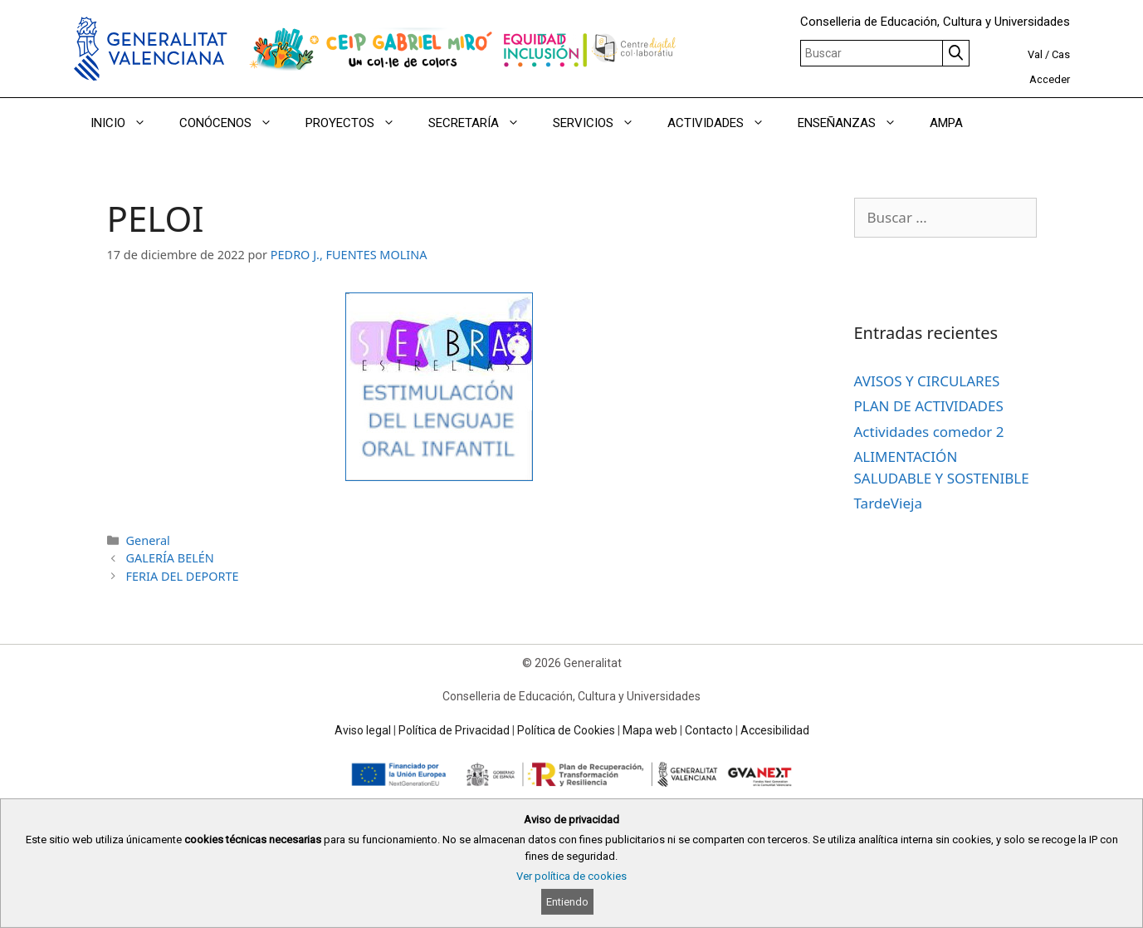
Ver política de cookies (571, 876)
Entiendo (567, 902)
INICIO (126, 123)
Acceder (1049, 79)
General (148, 540)
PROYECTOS (358, 123)
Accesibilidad (774, 730)
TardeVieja (888, 503)
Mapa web (650, 730)
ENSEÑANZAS (855, 123)
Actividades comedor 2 (929, 431)
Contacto (709, 730)
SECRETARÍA (482, 123)
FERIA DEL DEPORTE (182, 576)
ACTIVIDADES (724, 123)
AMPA (946, 122)
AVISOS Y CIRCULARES (927, 380)
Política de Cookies (566, 730)
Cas (1061, 54)
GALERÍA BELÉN (170, 558)
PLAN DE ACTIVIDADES (929, 405)
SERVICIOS (602, 123)
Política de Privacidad (454, 730)
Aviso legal (363, 730)
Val (1035, 54)
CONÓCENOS (234, 123)
